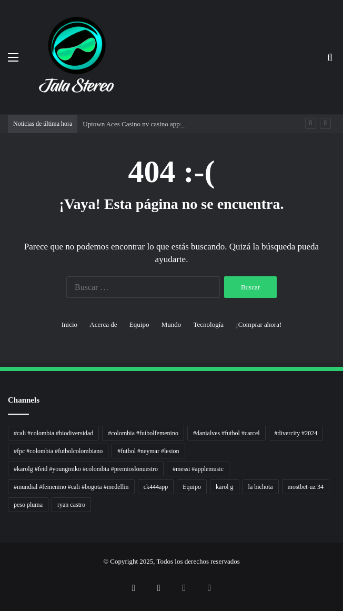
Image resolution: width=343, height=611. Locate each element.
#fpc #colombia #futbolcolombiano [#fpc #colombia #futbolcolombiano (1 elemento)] (58, 451)
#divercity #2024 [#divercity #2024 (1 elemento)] (296, 433)
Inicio (69, 324)
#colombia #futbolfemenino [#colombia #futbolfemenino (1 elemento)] (143, 433)
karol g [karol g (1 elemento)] (225, 486)
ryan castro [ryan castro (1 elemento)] (71, 504)
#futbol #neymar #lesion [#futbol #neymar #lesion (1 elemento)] (148, 451)
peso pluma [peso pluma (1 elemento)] (28, 504)
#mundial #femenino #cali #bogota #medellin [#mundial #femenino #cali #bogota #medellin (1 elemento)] (71, 486)
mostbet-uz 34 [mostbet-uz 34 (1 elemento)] (306, 486)
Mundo (171, 324)
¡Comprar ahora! (258, 324)
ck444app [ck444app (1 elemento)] (156, 486)
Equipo (139, 324)
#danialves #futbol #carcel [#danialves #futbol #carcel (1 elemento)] (226, 433)
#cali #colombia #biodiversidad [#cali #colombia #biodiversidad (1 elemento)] (53, 433)
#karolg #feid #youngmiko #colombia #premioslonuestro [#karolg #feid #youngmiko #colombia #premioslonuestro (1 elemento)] (86, 469)
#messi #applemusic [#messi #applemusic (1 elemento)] (198, 469)
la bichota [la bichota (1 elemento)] (260, 486)
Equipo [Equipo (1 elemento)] (192, 486)
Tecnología (208, 324)
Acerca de (103, 324)
